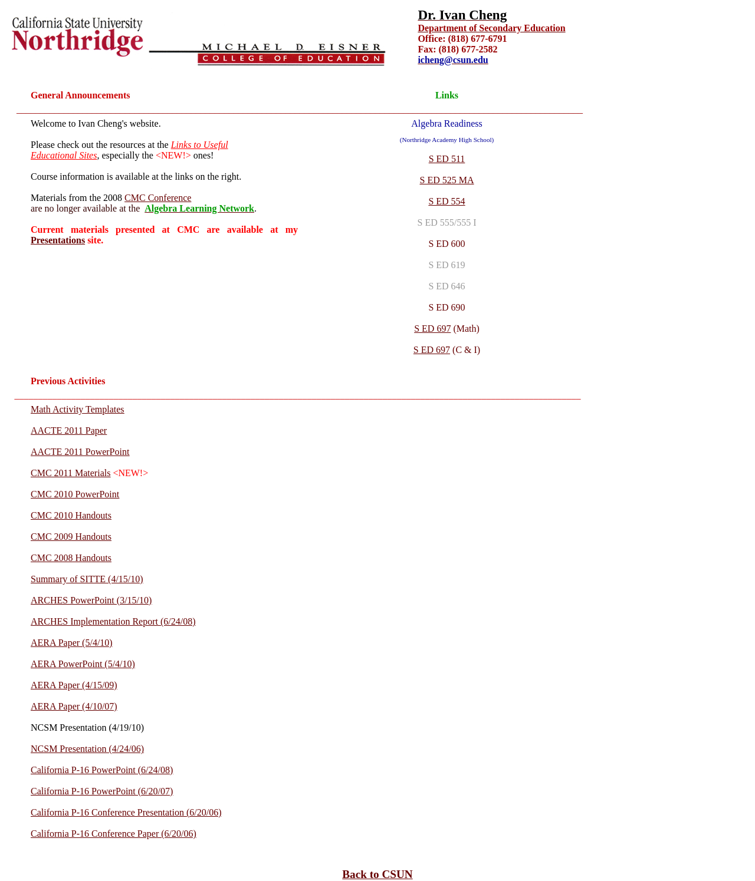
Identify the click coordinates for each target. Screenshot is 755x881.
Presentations (58, 240)
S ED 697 (432, 329)
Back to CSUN (377, 874)
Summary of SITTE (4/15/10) (87, 579)
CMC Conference (157, 198)
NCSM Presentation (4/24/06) (87, 749)
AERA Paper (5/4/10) (72, 643)
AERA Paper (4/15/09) (74, 685)
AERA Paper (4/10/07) (74, 706)
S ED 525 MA (446, 180)
